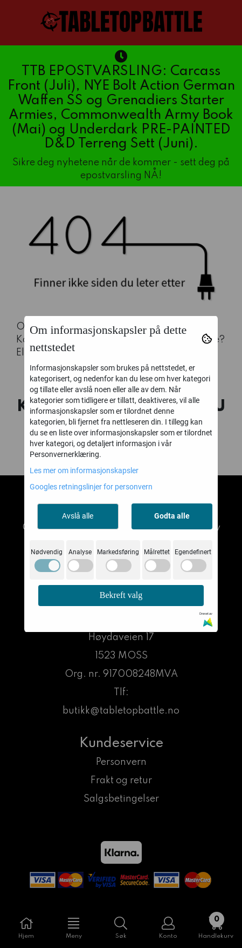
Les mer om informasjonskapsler (84, 470)
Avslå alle (77, 516)
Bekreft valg (121, 595)
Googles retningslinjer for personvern (91, 486)
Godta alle (172, 516)
